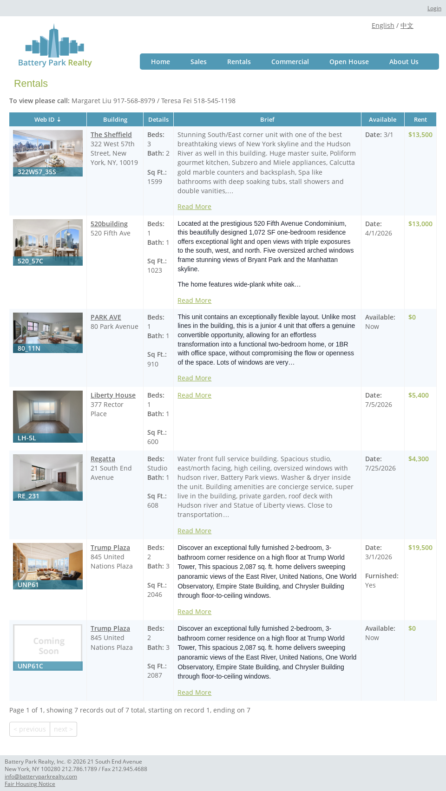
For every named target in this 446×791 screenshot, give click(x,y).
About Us (404, 61)
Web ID (44, 119)
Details (158, 119)
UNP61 (28, 584)
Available (382, 119)
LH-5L (27, 437)
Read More (194, 206)
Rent (420, 119)
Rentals (239, 61)
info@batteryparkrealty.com (41, 776)
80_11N (29, 348)
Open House (349, 61)
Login (434, 8)
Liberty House (113, 395)
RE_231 (28, 495)
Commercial (290, 61)
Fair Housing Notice (30, 783)
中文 (406, 25)
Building (115, 119)
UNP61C (30, 665)
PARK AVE (106, 317)
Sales (198, 61)
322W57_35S (37, 171)
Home (160, 61)
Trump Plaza (110, 547)
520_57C (30, 260)
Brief (267, 119)
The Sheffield (111, 134)
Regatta (103, 458)
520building (109, 223)
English (383, 25)
